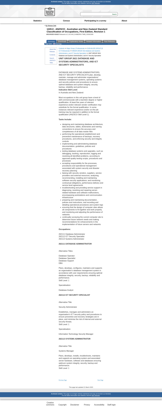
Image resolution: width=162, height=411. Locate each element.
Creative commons (50, 404)
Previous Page (63, 380)
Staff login (111, 405)
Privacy (87, 405)
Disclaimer (74, 405)
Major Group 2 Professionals (76, 48)
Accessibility (99, 405)
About (124, 21)
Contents (52, 55)
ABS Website (95, 3)
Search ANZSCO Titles (53, 60)
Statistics (37, 21)
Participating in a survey (95, 21)
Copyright (62, 405)
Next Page (100, 380)
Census (66, 21)
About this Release (53, 50)
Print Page (57, 44)
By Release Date (51, 25)
